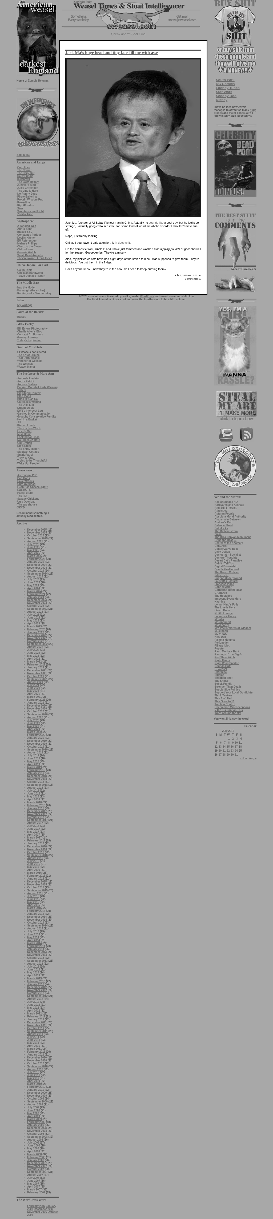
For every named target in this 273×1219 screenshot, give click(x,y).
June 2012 (33, 1004)
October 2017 (35, 817)
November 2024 (37, 567)
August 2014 (35, 928)
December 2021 (37, 670)
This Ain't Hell (223, 698)
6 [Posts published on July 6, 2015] (221, 742)
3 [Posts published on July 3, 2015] (237, 738)
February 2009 (36, 1122)
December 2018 (37, 776)
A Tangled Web (26, 225)
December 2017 (37, 811)
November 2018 (37, 778)
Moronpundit (223, 622)
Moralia (219, 619)
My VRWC (221, 633)
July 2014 (33, 931)
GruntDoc (221, 592)
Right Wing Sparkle (227, 663)
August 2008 (35, 1139)
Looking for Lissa (28, 437)
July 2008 (33, 1142)
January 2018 (35, 808)
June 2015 (33, 899)
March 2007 (34, 1189)
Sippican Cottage (28, 451)
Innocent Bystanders (228, 598)
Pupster (219, 648)
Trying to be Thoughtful (32, 460)
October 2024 (35, 570)
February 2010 (36, 1086)
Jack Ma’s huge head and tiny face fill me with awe (111, 52)
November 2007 (37, 1166)
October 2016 (35, 852)
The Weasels (25, 363)
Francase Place (224, 584)
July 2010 (33, 1072)
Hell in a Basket (27, 419)
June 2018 (33, 793)
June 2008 (33, 1145)
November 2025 (37, 532)
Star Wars (224, 92)
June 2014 (33, 934)
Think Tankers (223, 695)
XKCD (21, 507)
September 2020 (37, 714)
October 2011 (35, 1028)
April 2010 (33, 1081)
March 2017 (34, 837)
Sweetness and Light (30, 211)
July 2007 (33, 1177)
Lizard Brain (222, 610)
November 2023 (37, 603)
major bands (237, 112)
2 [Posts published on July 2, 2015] (233, 738)
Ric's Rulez (24, 445)
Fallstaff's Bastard (226, 581)
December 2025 (37, 529)
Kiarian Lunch (26, 425)
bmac (218, 534)
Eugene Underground (228, 578)
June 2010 (33, 1075)
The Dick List (25, 404)
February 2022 (36, 664)
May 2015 (33, 902)
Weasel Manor (26, 366)
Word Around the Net (228, 713)
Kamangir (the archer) (31, 290)
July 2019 (33, 755)
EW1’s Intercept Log (30, 410)
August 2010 (35, 1069)
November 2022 (37, 638)
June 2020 (33, 723)
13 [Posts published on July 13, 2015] (220, 746)
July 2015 (33, 896)
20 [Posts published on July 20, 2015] (220, 750)
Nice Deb (220, 636)
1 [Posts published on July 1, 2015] (229, 738)
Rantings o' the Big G (228, 654)
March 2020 (34, 732)
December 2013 (37, 952)
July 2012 (33, 1001)
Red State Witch (225, 657)
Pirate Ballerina (27, 196)
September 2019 (37, 749)
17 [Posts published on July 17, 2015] (236, 746)
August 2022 (35, 646)
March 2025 (34, 556)
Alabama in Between (227, 519)
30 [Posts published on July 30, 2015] (232, 754)
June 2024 (33, 582)
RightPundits (25, 205)
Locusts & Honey (225, 616)
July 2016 (33, 861)
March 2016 (34, 872)
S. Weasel (221, 669)
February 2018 (36, 805)
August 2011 (35, 1034)
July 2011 (33, 1037)
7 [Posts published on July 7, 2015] (225, 742)
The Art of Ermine (28, 355)
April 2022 (33, 658)
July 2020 (33, 720)
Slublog (219, 674)
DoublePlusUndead (227, 569)
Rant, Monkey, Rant (227, 651)
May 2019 (33, 761)
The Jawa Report (28, 182)
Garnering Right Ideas (228, 589)
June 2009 (33, 1110)
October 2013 (35, 957)
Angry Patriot (25, 381)
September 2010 (37, 1066)
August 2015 (35, 893)
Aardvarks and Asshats (229, 504)
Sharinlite (221, 672)
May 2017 (33, 831)
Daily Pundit (25, 176)
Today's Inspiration (29, 340)
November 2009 (37, 1095)
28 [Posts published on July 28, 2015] (224, 754)
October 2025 (35, 535)
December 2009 (37, 1092)
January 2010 (35, 1089)
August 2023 (35, 611)
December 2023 (37, 600)
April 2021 (33, 693)
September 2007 (37, 1171)
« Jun (243, 758)
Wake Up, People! (28, 463)
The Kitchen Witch (29, 428)
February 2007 (36, 1192)
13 (193, 279)
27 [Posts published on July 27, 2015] (220, 754)
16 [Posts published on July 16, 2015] (232, 746)
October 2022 (35, 641)
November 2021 (37, 673)
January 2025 (35, 561)
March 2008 (34, 1154)
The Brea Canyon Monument (233, 537)
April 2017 (33, 834)
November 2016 (37, 849)
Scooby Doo (226, 96)
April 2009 (33, 1116)
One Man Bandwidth (30, 272)
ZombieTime (25, 214)
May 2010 (33, 1078)
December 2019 (37, 740)
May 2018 (33, 796)
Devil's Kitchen (26, 237)
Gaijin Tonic (24, 269)
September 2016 (37, 855)
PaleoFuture (25, 492)
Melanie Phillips (27, 243)
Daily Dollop (222, 551)
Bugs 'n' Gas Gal (27, 399)
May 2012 (33, 1007)
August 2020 (35, 717)
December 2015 (37, 881)
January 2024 (35, 597)
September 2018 (37, 784)
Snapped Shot (223, 677)
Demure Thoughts (226, 557)
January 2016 (35, 878)
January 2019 (35, 773)
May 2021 (33, 690)
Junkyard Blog (26, 184)
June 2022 (33, 652)
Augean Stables (27, 384)
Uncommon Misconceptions (232, 707)
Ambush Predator (28, 378)
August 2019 (35, 752)
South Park (225, 80)
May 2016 (33, 866)
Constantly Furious (29, 234)
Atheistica (221, 510)
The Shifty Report (28, 448)
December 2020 (37, 705)
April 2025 (33, 553)
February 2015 (36, 910)
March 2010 (34, 1083)
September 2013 (37, 960)
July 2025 (33, 544)
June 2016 (33, 864)
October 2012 (35, 993)
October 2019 (35, 746)
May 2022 (33, 655)
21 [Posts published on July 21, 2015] (224, 750)
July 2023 (33, 614)
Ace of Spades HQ (226, 501)
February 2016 (36, 875)
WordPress (147, 296)
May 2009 (33, 1113)
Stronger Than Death (228, 686)
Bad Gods (23, 478)
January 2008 (35, 1160)
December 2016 (37, 846)
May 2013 (33, 972)
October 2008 (35, 1133)
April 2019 (33, 764)
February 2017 (36, 840)
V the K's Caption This (229, 710)
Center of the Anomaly (229, 543)
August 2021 (35, 682)
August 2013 (35, 963)
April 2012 (33, 1010)
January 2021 (35, 702)
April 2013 (33, 975)
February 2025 (36, 559)
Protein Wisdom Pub (30, 199)
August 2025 (35, 541)
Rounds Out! (223, 666)
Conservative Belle (227, 548)
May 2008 (33, 1148)
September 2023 (37, 608)
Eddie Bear (221, 575)
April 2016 (33, 869)
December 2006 (43, 1209)
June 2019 (33, 758)
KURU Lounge (224, 613)
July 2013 (33, 966)
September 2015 (37, 890)
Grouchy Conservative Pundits (36, 416)
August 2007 (35, 1174)
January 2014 (35, 949)
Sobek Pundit (223, 683)
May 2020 (33, 726)
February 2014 (36, 946)
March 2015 (34, 908)
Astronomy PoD (27, 475)
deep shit (124, 242)
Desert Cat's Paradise (228, 560)
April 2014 (33, 940)
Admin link (23, 155)
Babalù (21, 316)
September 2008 (37, 1136)
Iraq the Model (26, 287)
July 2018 (33, 790)
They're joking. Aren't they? (34, 258)
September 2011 (37, 1031)
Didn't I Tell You (224, 563)
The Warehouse (27, 504)
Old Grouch (24, 443)
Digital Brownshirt (226, 566)
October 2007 (35, 1169)
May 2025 (33, 550)
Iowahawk (23, 179)
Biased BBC (25, 231)
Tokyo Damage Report (31, 275)
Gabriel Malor (223, 587)
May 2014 (33, 937)
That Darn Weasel (28, 357)
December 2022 (37, 635)
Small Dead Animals (30, 255)
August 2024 (35, 576)
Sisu (20, 208)
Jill (19, 422)
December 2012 (37, 987)
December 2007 (37, 1163)
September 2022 (37, 644)
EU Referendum (27, 240)
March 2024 (34, 591)
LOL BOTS (24, 489)
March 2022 (34, 661)
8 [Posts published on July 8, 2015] (229, 742)
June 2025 (33, 547)
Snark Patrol (25, 454)
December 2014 (37, 916)
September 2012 (37, 996)
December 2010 (37, 1057)
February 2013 (36, 981)
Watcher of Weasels (29, 360)
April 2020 (33, 729)
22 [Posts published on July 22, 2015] (228, 750)
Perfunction (222, 642)
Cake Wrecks (25, 481)
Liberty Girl (24, 431)
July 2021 (33, 685)
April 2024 (33, 588)
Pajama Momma (225, 639)
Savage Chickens (28, 498)
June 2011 (33, 1039)
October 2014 (35, 922)
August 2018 (35, 787)
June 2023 (33, 617)
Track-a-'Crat (25, 457)
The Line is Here (27, 190)
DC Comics (225, 84)
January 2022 (35, 667)
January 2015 (35, 913)
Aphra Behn (25, 228)
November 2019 (37, 743)
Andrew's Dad (223, 522)
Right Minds (222, 660)
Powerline (23, 202)
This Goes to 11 (224, 701)
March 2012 (34, 1013)
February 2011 (36, 1051)
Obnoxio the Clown (29, 246)
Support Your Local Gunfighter (234, 692)
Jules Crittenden (27, 187)
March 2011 (34, 1048)
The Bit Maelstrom (226, 531)
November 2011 (37, 1025)
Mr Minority (222, 625)
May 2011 (33, 1042)
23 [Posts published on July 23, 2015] (232, 750)
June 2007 (33, 1180)
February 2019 (36, 770)
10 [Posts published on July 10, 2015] (236, 742)
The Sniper (221, 680)
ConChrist (221, 545)
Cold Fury (23, 167)
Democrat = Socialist (228, 554)
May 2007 (33, 1183)
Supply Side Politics (227, 689)
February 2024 (36, 594)
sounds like (156, 222)
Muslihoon (221, 630)
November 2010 (37, 1060)
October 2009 (35, 1098)
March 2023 (34, 626)
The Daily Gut (25, 173)
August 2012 (35, 998)
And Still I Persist (225, 507)
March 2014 (34, 943)
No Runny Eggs (27, 193)
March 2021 (34, 696)
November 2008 (37, 1130)
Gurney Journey (27, 337)
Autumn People (224, 513)
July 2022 (33, 649)
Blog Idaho (24, 396)
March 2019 (34, 767)
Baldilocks (221, 528)
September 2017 (37, 820)
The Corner (24, 170)
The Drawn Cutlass (227, 572)
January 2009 (35, 1125)
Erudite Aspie (25, 407)
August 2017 (35, 822)
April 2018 (33, 799)
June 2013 (33, 969)
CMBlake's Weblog (29, 401)
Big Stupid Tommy (29, 393)
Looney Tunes (227, 88)
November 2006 (37, 1211)
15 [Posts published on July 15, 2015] (228, 746)
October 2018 (35, 781)
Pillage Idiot (222, 645)
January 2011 (35, 1054)
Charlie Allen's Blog (29, 331)
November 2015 (37, 884)
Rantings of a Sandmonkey (34, 293)
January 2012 (35, 1019)
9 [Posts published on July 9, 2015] (233, 742)
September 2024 (37, 573)
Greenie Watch (26, 252)
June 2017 (33, 828)
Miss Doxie (24, 434)
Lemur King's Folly (227, 604)
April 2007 (33, 1186)
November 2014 (37, 919)
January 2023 (35, 632)
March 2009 (34, 1119)
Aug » (252, 758)
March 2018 (34, 802)
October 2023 (35, 605)
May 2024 (33, 585)
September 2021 (37, 679)
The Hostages (223, 595)
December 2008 (37, 1127)
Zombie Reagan (38, 80)
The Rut (22, 495)
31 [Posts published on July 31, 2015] (236, 754)
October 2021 (35, 676)
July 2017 (33, 825)
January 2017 (35, 843)
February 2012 (36, 1016)
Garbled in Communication (34, 413)
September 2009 (37, 1101)
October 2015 (35, 887)
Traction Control (225, 704)
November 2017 (37, 814)
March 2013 (34, 978)
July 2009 (33, 1107)
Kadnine (220, 601)
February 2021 (36, 699)
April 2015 (33, 905)
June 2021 (33, 688)
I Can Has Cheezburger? (32, 487)
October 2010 (35, 1063)
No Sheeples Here (28, 440)
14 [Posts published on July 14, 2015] (224, 746)
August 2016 (35, 858)
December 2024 (37, 564)
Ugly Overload (26, 501)
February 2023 (36, 629)
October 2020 (35, 711)
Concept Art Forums (30, 334)
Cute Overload (26, 484)
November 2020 (37, 708)
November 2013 (37, 954)
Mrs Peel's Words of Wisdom (233, 628)
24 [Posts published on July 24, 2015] (236, 750)
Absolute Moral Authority (230, 516)
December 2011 (37, 1022)
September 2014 (37, 925)
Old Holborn (25, 249)
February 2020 (36, 734)
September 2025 (37, 538)
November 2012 (37, 990)
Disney (221, 100)
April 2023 (33, 623)
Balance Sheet (224, 525)
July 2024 (33, 579)
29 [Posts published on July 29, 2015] (228, 754)
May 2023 (33, 620)
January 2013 (35, 984)
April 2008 (33, 1151)
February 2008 (36, 1157)
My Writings (24, 305)
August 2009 (35, 1104)
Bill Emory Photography (32, 328)
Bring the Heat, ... (225, 540)
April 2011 (33, 1045)
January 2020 (35, 737)
